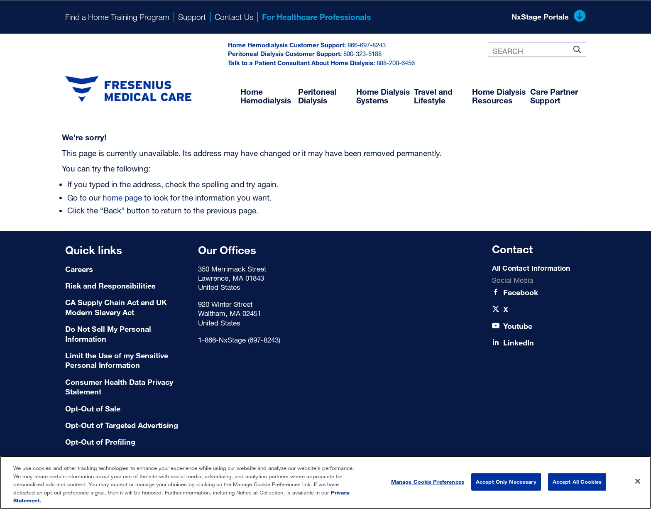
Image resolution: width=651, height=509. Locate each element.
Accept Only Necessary (506, 481)
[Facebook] (520, 292)
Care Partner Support (554, 96)
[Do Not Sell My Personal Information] (126, 334)
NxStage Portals (549, 17)
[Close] (638, 481)
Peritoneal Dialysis (317, 96)
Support (192, 17)
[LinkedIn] (518, 342)
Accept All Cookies (577, 481)
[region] (325, 482)
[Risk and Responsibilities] (126, 286)
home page (122, 197)
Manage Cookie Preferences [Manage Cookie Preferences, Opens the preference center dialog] (427, 481)
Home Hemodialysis (265, 96)
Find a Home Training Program (117, 17)
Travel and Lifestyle (433, 96)
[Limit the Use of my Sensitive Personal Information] (126, 360)
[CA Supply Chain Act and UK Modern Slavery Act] (126, 307)
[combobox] (537, 49)
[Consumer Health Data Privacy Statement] (126, 387)
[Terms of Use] (126, 409)
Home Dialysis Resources (499, 96)
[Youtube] (517, 326)
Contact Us (234, 17)
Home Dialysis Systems (383, 96)
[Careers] (126, 269)
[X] (505, 309)
